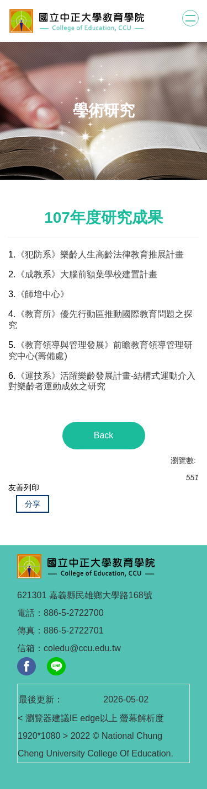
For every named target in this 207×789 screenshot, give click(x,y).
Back (104, 435)
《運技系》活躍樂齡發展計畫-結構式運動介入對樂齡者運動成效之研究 (101, 381)
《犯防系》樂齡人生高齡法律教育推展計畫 (100, 254)
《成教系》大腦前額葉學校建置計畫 (86, 274)
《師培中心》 (42, 294)
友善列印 (23, 487)
